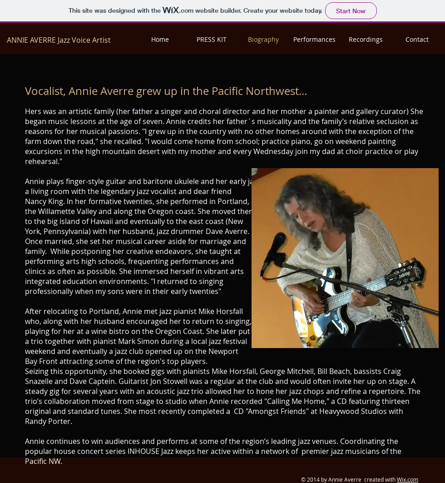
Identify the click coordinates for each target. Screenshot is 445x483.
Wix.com (407, 479)
